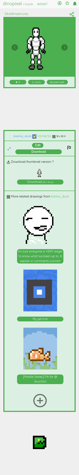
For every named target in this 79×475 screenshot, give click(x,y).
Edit (37, 145)
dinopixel (18, 3)
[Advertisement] (39, 109)
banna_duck (25, 136)
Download (38, 152)
